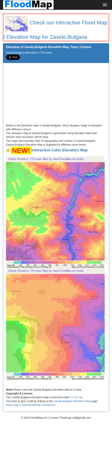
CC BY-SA (76, 397)
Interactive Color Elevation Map (59, 150)
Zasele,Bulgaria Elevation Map (72, 401)
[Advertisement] (56, 95)
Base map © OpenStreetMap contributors (31, 405)
